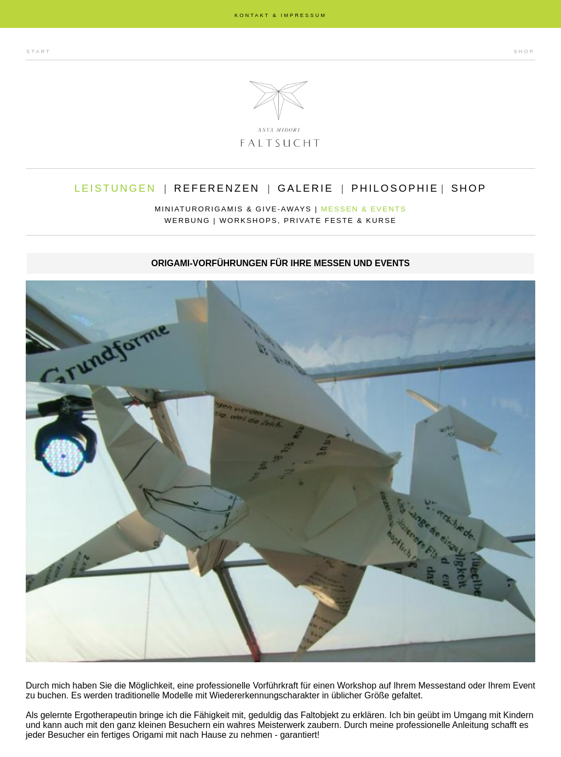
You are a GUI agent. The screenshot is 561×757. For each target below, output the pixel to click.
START (38, 51)
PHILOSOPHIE (395, 188)
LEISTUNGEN (115, 188)
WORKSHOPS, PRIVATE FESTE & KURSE (308, 220)
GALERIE (306, 188)
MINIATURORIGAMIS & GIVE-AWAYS (233, 209)
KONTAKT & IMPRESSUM (280, 15)
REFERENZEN (217, 188)
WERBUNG (187, 220)
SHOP (524, 51)
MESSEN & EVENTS (364, 209)
